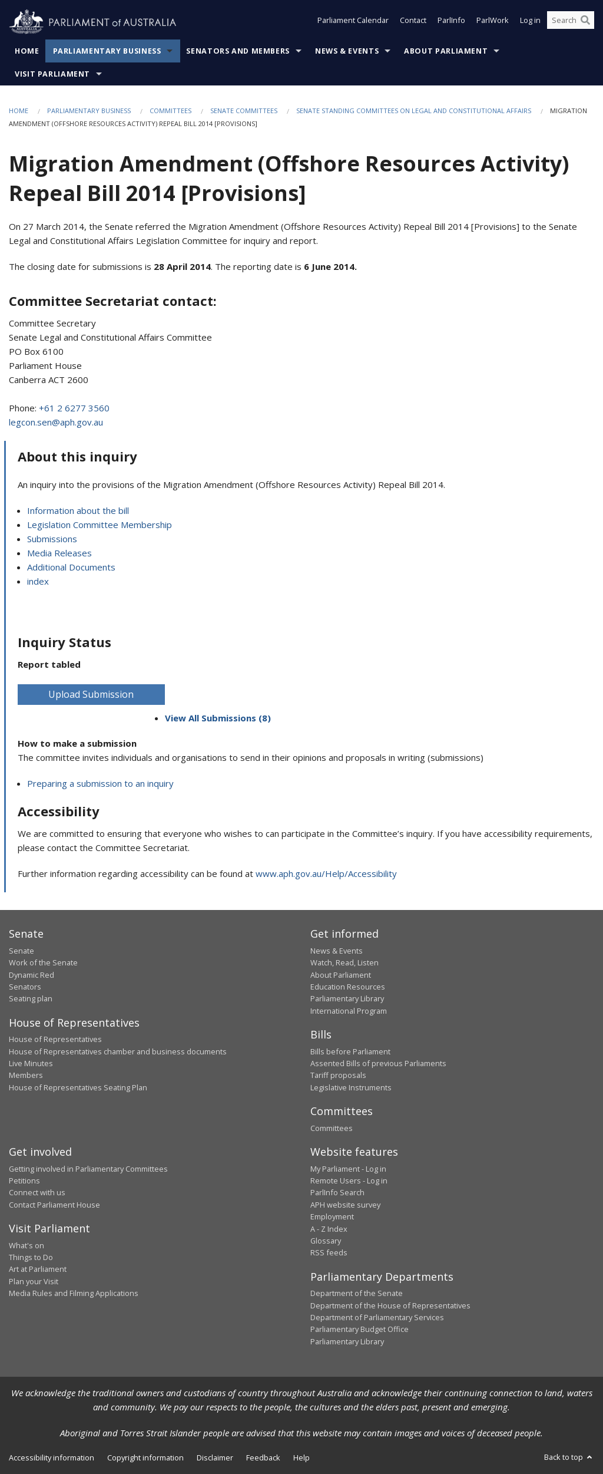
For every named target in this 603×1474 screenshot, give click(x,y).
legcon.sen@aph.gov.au (56, 422)
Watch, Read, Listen (344, 962)
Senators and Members (238, 51)
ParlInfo (451, 22)
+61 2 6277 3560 (74, 408)
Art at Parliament (38, 1269)
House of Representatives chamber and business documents (118, 1051)
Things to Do (31, 1257)
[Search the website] (570, 22)
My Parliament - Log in (348, 1168)
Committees (170, 110)
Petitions (24, 1180)
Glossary (325, 1240)
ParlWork (492, 22)
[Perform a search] (585, 22)
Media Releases (59, 553)
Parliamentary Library (347, 998)
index (38, 581)
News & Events (347, 51)
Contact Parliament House (54, 1204)
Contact (413, 22)
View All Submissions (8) (218, 718)
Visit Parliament (52, 74)
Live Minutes (31, 1063)
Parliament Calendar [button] (353, 22)
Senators (25, 986)
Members (26, 1075)
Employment (332, 1216)
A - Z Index (328, 1229)
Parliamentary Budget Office (359, 1329)
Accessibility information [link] (51, 1457)
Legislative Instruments (351, 1087)
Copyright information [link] (145, 1457)
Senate (21, 950)
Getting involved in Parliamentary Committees (88, 1168)
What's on (26, 1245)
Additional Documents (71, 567)
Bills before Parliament (350, 1051)
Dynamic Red (31, 975)
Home (27, 51)
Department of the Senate (356, 1293)
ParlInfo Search (337, 1192)
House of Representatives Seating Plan (78, 1087)
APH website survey (345, 1204)
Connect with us (37, 1192)
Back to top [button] (569, 1457)
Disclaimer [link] (215, 1457)
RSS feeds (328, 1252)
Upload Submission (91, 694)
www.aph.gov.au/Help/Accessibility (326, 873)
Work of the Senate (43, 962)
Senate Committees (243, 110)
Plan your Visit (33, 1281)
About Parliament (446, 51)
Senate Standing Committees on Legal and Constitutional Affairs (413, 110)
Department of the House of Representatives (390, 1305)
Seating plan (30, 998)
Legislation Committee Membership (99, 524)
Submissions (52, 539)
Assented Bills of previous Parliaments (378, 1063)
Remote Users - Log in (348, 1180)
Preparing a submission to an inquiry (100, 783)
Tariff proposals (338, 1075)
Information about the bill (78, 510)
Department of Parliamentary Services (377, 1317)
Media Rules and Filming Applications (73, 1293)
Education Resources (347, 986)
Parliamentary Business (107, 51)
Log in (530, 22)
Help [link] (301, 1457)
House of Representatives (55, 1039)
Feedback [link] (263, 1457)
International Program (348, 1010)
